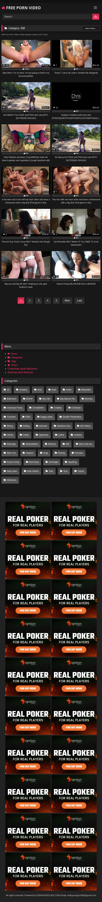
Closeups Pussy (15, 407)
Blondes (89, 398)
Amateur (23, 389)
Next (67, 300)
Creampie (76, 407)
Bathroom (11, 398)
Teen (51, 471)
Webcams (12, 480)
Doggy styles (46, 417)
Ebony (10, 426)
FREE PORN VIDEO (21, 7)
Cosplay (58, 407)
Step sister (12, 471)
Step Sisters (33, 471)
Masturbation (32, 444)
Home (14, 353)
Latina (61, 435)
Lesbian (77, 435)
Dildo (28, 417)
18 (8, 389)
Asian (68, 389)
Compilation (38, 407)
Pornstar (79, 453)
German (43, 426)
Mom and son (85, 444)
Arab (54, 389)
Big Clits (46, 398)
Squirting (72, 462)
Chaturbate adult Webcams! (22, 368)
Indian (26, 435)
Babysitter (86, 389)
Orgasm (29, 453)
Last (79, 300)
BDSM (29, 398)
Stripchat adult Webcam (20, 372)
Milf (67, 444)
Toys (65, 471)
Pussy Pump (13, 462)
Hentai (10, 435)
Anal (39, 389)
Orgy (45, 453)
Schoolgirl (53, 462)
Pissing (61, 453)
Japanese (43, 435)
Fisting (26, 426)
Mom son (11, 453)
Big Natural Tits (67, 398)
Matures (52, 444)
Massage (11, 444)
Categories (16, 357)
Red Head (34, 462)
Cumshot (11, 417)
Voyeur (81, 471)
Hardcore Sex (63, 426)
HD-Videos (85, 426)
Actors (14, 365)
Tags (13, 361)
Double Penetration (72, 417)
